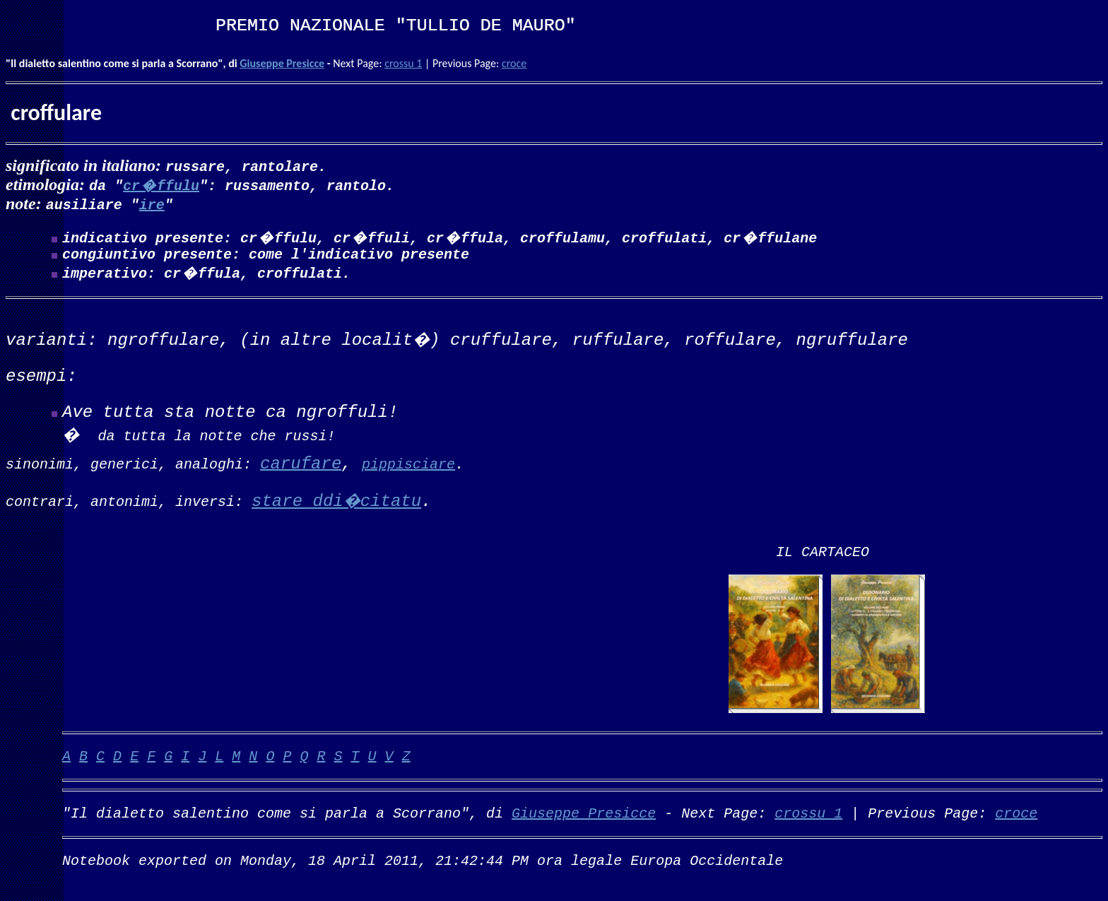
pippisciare (408, 469)
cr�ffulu (161, 184)
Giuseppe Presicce (282, 63)
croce (514, 63)
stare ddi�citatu (336, 507)
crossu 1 (403, 63)
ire (152, 203)
